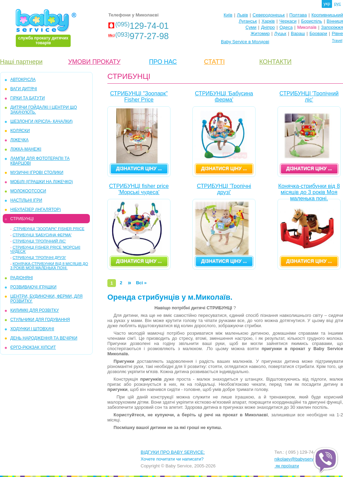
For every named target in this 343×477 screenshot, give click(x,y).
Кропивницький (327, 14)
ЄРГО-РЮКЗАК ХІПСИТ (33, 347)
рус (337, 3)
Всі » (141, 282)
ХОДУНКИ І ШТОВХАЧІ (32, 328)
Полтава (298, 14)
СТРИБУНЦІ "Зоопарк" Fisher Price (48, 229)
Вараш (298, 33)
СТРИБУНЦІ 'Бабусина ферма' (42, 235)
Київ (228, 14)
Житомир (260, 33)
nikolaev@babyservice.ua (299, 459)
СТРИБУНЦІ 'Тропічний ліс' (39, 241)
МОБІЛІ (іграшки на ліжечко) (41, 181)
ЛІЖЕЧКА (19, 140)
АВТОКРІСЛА (23, 79)
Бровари (318, 33)
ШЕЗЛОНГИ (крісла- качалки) (41, 121)
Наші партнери (21, 61)
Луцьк (280, 33)
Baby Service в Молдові (245, 41)
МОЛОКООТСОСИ (28, 191)
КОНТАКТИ (275, 61)
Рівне (337, 33)
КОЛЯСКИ (20, 130)
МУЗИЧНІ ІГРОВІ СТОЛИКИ (36, 172)
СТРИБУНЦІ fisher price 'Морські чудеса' (139, 189)
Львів (242, 14)
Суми (251, 27)
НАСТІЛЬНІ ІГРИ (26, 200)
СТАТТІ (214, 61)
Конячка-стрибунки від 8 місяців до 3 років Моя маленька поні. (49, 266)
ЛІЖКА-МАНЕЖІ (25, 149)
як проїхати (286, 465)
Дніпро (268, 27)
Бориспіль (311, 21)
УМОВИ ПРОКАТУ (94, 61)
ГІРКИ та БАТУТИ (27, 98)
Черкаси (287, 21)
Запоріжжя (332, 27)
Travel (337, 40)
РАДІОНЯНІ (21, 277)
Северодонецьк (268, 14)
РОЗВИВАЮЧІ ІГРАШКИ (33, 287)
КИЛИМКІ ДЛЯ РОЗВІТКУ (34, 310)
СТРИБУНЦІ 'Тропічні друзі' (39, 257)
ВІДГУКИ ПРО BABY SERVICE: (173, 452)
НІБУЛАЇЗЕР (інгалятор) (35, 209)
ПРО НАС (163, 61)
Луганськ (248, 21)
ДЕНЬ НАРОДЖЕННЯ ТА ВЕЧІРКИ (43, 338)
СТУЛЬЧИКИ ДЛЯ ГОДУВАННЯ (40, 319)
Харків (268, 21)
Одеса (286, 27)
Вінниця (335, 21)
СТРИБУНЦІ (22, 218)
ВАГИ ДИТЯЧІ (23, 88)
